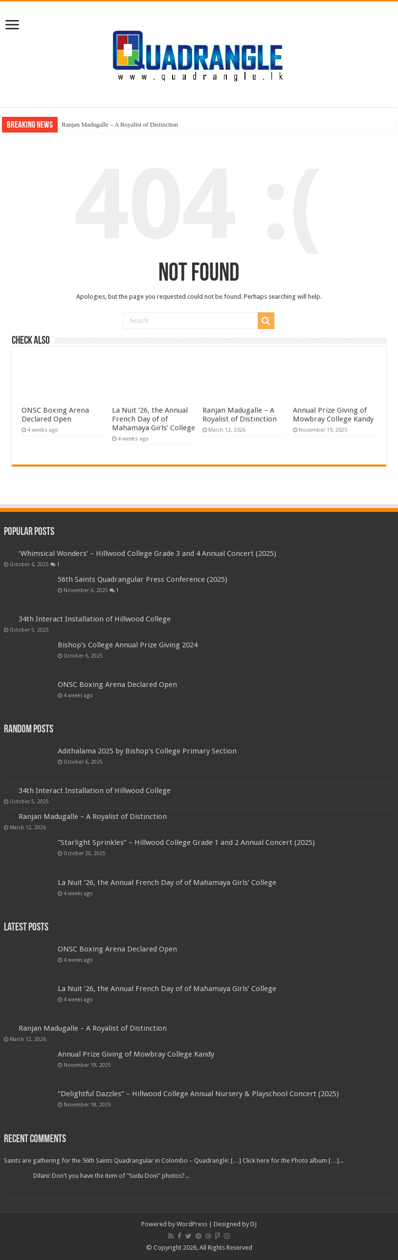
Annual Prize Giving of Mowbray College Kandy (333, 414)
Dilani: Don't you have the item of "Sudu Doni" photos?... (111, 1175)
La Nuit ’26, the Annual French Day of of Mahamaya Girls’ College (153, 419)
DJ (253, 1224)
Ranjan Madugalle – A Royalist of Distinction (120, 124)
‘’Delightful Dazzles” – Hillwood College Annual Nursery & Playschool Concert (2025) (198, 1093)
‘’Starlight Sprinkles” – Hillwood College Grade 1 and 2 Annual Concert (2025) (186, 842)
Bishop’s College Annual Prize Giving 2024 (128, 645)
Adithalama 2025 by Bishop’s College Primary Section (147, 751)
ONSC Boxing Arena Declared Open (55, 414)
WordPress (192, 1224)
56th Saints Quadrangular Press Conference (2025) (142, 579)
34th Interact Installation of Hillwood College (95, 619)
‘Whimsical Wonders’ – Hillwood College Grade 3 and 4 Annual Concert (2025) (147, 553)
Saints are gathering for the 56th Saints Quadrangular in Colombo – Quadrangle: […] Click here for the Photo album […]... (173, 1160)
